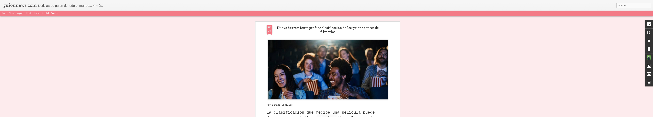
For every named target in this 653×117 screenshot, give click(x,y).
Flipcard (12, 13)
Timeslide (54, 13)
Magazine (20, 13)
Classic (4, 13)
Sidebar (37, 13)
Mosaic (29, 13)
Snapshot (45, 13)
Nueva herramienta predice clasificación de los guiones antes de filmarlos (328, 30)
